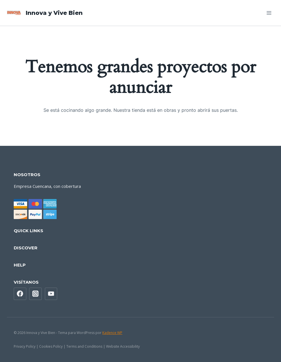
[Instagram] (35, 294)
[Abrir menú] (269, 12)
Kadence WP (112, 332)
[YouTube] (51, 294)
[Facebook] (20, 294)
